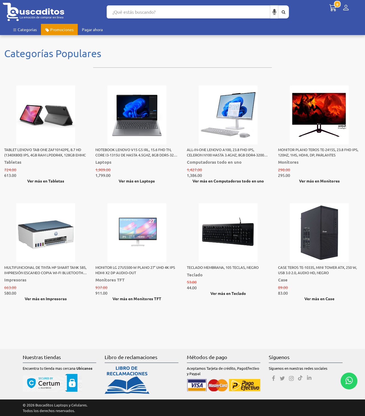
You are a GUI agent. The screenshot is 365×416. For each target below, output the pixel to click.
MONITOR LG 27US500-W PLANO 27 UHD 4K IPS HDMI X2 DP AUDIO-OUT (135, 270)
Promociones (59, 29)
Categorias (25, 29)
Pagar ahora (92, 29)
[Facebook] (273, 378)
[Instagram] (291, 378)
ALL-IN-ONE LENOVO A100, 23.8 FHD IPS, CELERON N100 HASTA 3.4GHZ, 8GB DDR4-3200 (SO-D (225, 152)
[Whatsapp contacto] (349, 381)
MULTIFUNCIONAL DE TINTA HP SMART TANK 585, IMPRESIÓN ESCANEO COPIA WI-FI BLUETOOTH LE (45, 270)
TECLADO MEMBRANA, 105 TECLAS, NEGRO (223, 267)
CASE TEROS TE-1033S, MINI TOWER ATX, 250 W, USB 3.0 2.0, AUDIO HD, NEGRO (317, 270)
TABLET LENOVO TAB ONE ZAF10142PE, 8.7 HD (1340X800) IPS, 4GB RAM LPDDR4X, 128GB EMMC (45, 152)
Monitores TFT (110, 280)
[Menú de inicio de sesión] (346, 8)
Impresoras (15, 280)
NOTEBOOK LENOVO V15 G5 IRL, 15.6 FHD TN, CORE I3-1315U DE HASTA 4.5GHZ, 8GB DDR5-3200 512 (136, 152)
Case (283, 280)
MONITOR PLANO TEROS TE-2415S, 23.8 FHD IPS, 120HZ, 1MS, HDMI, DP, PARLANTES (318, 152)
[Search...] (188, 12)
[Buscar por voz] (274, 12)
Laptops (103, 162)
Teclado (195, 275)
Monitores (288, 162)
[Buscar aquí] (283, 12)
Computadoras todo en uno (214, 162)
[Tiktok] (300, 378)
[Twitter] (282, 378)
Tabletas (12, 162)
